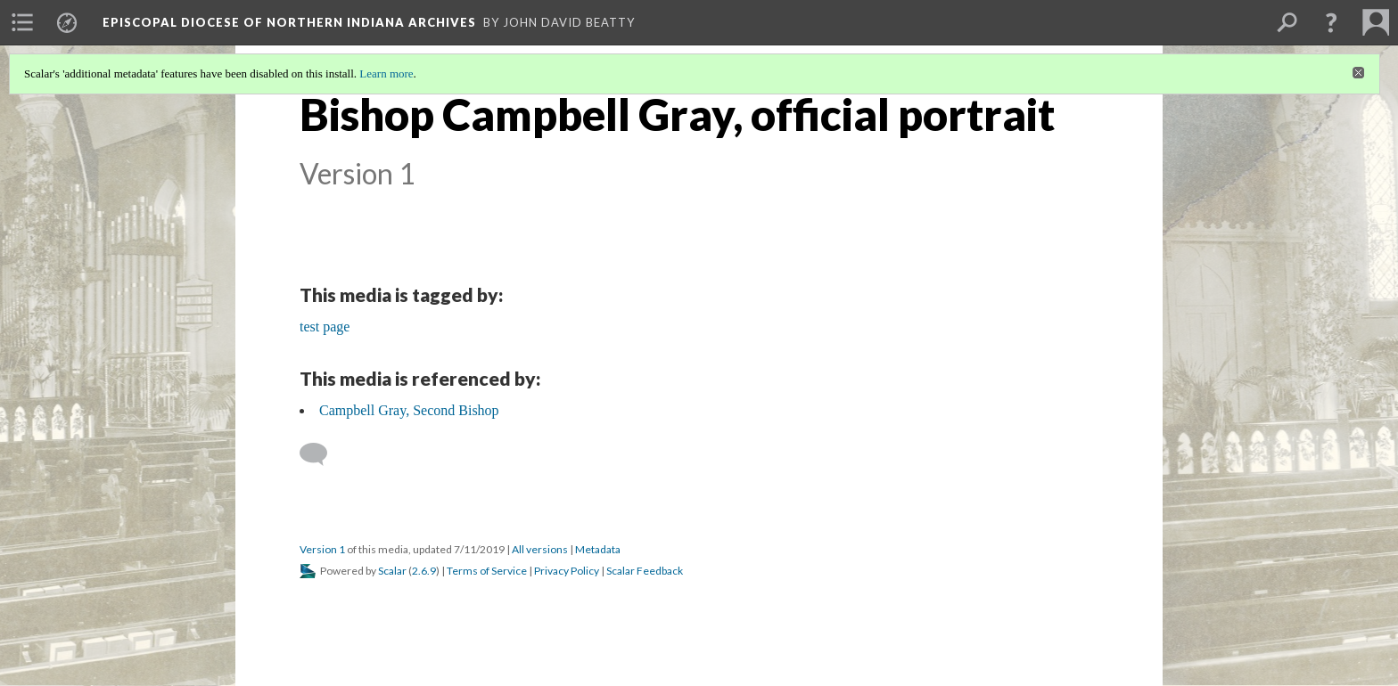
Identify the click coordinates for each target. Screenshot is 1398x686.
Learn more (386, 73)
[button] (1331, 22)
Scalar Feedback (644, 570)
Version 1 (322, 549)
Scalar (392, 570)
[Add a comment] (321, 454)
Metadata (598, 549)
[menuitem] (22, 22)
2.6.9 (424, 570)
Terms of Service (487, 570)
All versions (540, 549)
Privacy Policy (566, 570)
